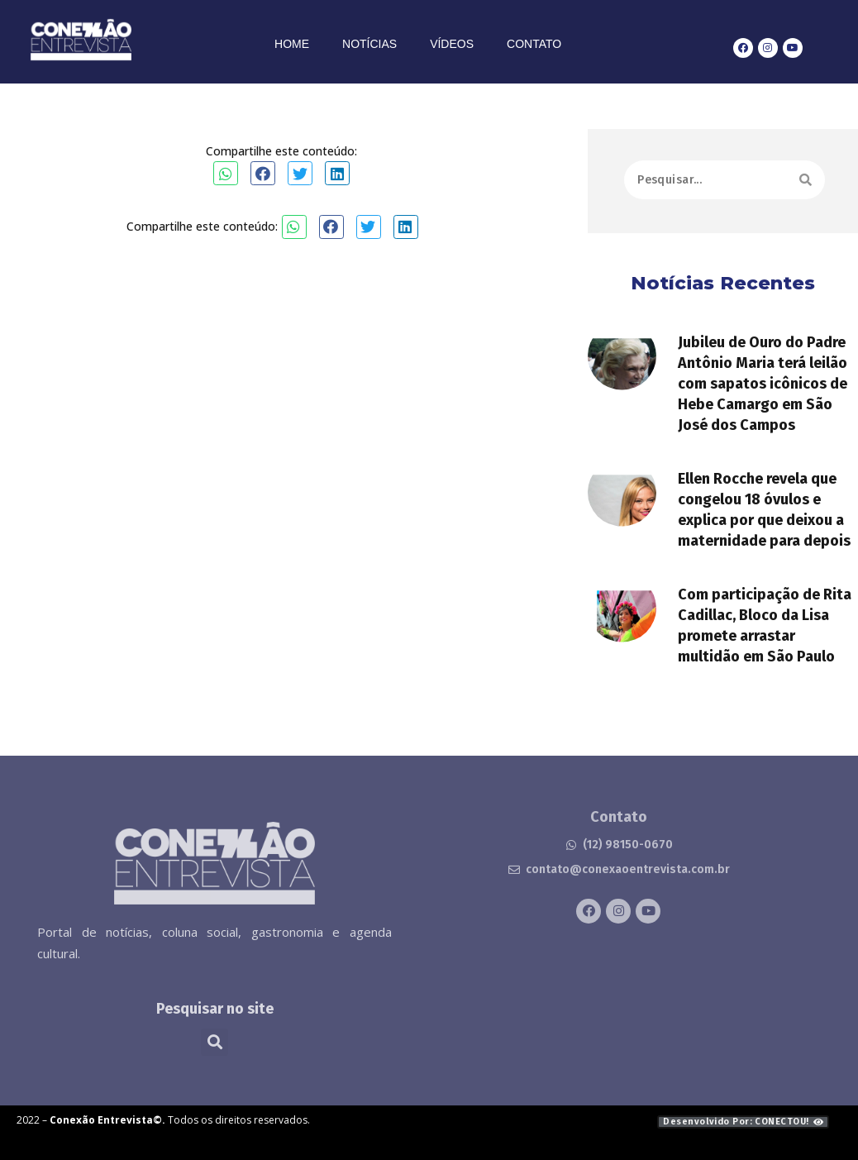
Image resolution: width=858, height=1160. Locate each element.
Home (291, 43)
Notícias (369, 43)
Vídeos (452, 43)
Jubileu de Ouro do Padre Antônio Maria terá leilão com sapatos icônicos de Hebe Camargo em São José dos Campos (762, 413)
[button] (225, 173)
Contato (534, 43)
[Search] (805, 187)
